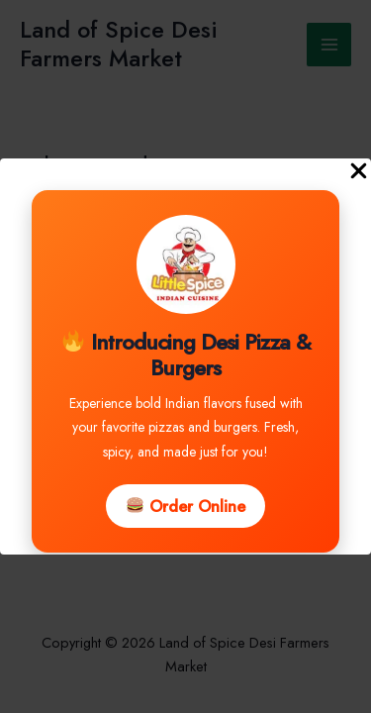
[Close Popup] (358, 171)
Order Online (186, 506)
